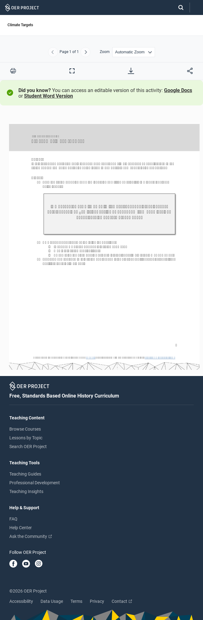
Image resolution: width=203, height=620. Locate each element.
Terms (76, 601)
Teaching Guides (25, 473)
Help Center (20, 527)
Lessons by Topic (25, 437)
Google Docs (178, 90)
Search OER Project (28, 446)
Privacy (97, 601)
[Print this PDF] (13, 71)
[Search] (178, 7)
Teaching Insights (26, 491)
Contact (122, 601)
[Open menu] (196, 8)
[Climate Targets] (101, 243)
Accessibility (21, 601)
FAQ (13, 518)
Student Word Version (48, 96)
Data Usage (52, 601)
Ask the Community (30, 536)
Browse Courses (25, 429)
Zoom (105, 52)
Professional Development (34, 482)
